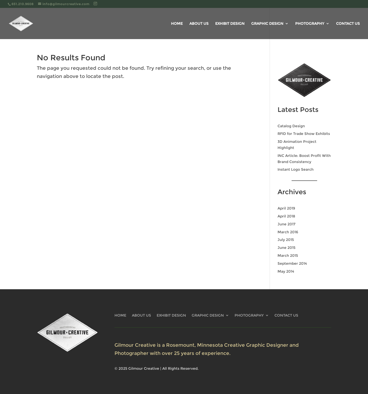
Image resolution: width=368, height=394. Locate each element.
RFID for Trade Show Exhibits (304, 133)
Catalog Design (291, 126)
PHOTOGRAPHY (309, 24)
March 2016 (288, 232)
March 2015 (288, 255)
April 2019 (286, 208)
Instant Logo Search (296, 169)
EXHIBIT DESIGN (230, 24)
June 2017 (286, 224)
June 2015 (286, 247)
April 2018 (286, 216)
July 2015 (286, 239)
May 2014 (286, 271)
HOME (177, 24)
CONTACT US (348, 24)
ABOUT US (199, 24)
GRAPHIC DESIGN (267, 24)
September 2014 (292, 263)
